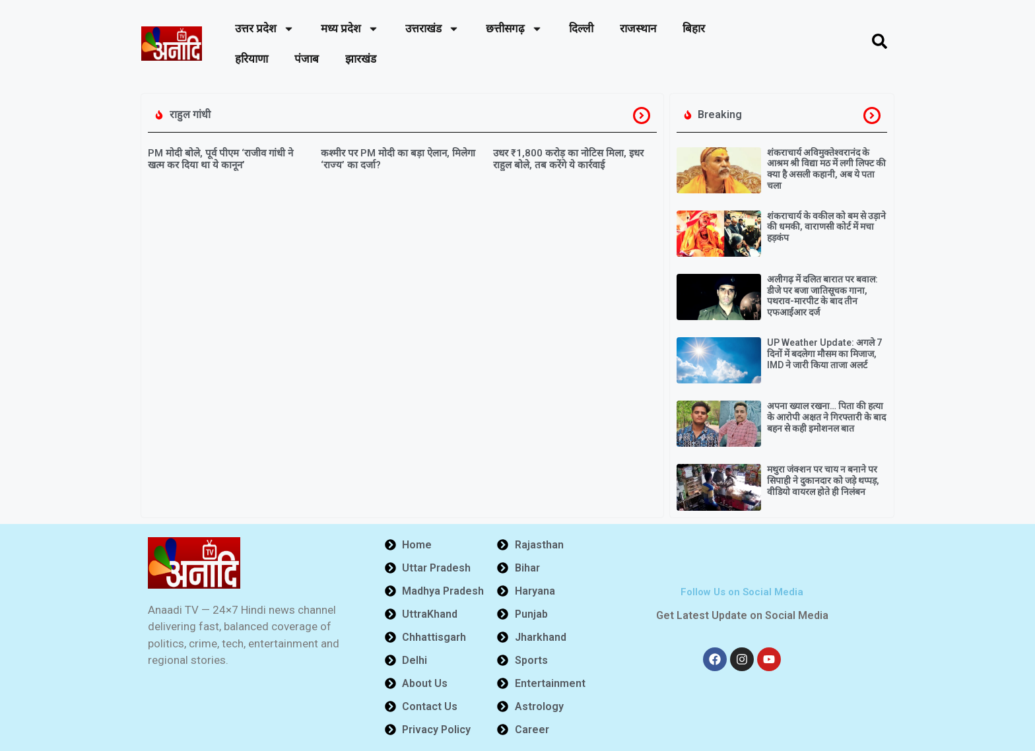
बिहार (694, 28)
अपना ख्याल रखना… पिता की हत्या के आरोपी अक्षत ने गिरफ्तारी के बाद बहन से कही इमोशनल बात (826, 417)
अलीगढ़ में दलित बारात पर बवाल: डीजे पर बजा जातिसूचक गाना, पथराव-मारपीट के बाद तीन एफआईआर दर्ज (822, 295)
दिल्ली (581, 28)
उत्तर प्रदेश (264, 28)
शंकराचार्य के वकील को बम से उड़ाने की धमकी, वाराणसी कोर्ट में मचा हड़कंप (826, 227)
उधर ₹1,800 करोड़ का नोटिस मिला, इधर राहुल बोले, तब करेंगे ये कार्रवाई (568, 159)
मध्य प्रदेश (350, 28)
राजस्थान (638, 28)
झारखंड (360, 58)
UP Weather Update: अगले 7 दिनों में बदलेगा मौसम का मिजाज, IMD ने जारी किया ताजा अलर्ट (824, 353)
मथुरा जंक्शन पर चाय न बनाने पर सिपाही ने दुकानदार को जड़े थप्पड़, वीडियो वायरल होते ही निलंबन (823, 480)
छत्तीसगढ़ (514, 28)
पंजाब (306, 58)
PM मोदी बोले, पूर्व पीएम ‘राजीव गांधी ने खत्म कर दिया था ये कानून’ (220, 159)
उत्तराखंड (432, 28)
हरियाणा (251, 58)
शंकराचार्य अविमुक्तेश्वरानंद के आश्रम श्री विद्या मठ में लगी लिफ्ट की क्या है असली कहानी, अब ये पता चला (826, 169)
